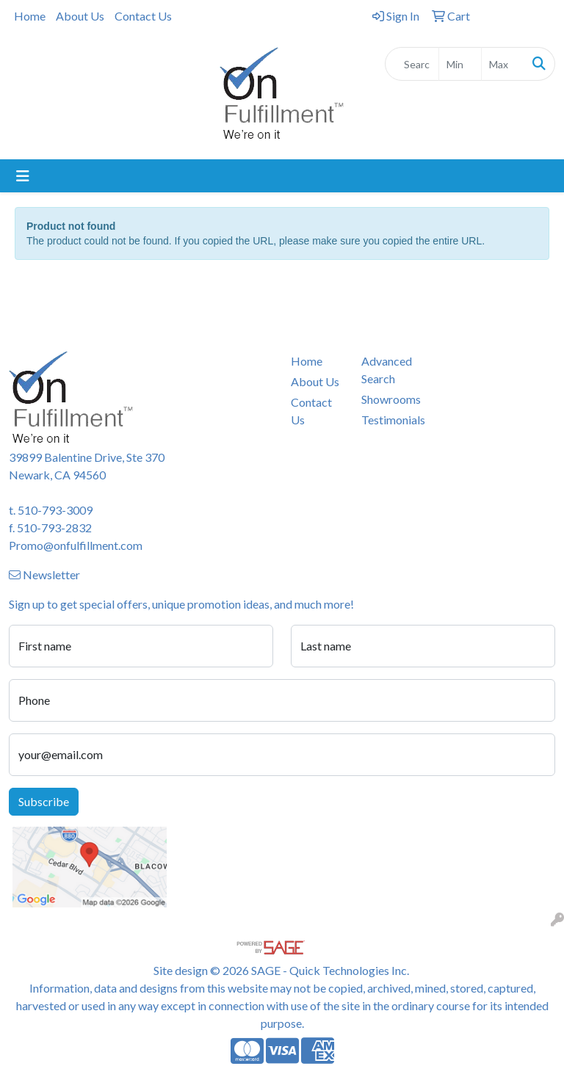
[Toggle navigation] (22, 175)
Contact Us (143, 16)
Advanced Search (386, 369)
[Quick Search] (412, 64)
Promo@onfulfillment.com (75, 545)
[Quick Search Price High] (502, 64)
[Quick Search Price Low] (460, 64)
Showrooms (387, 399)
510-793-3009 (55, 510)
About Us (80, 16)
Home (30, 16)
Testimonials (387, 420)
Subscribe (43, 801)
